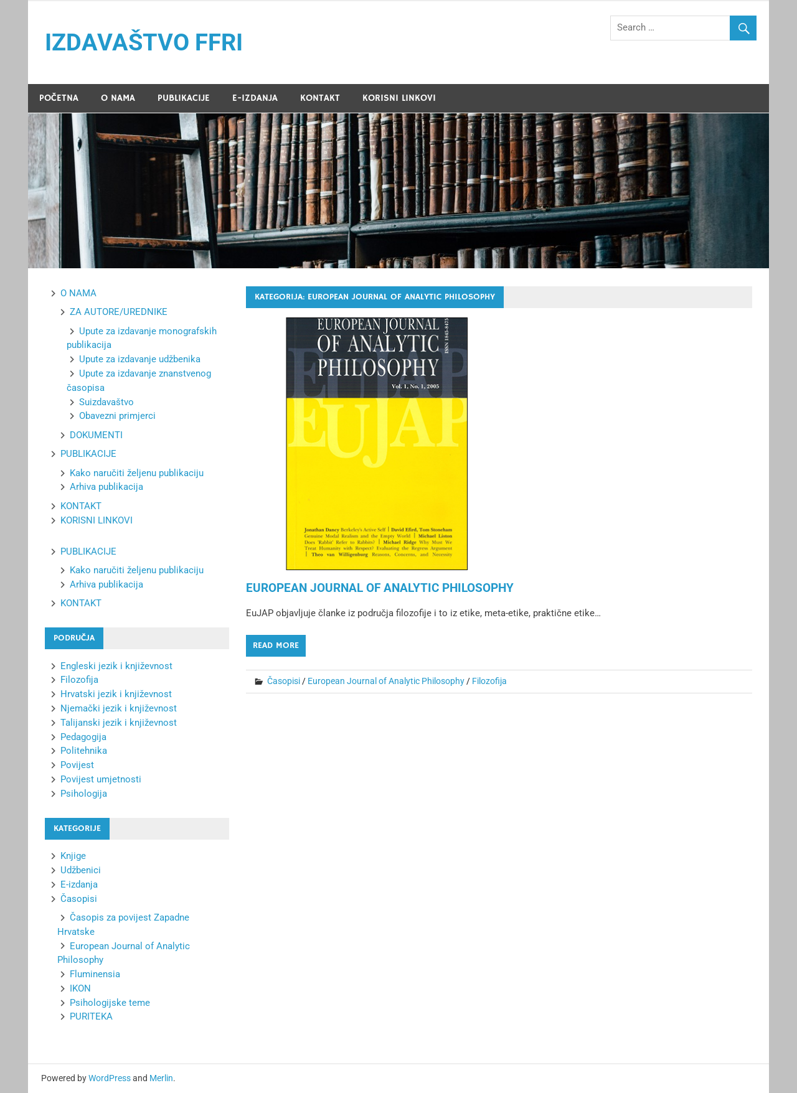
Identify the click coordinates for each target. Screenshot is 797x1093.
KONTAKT (320, 98)
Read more (276, 645)
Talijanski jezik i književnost (118, 722)
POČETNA (58, 98)
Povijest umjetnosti (100, 779)
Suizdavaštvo (106, 402)
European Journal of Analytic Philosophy (386, 681)
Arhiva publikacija (106, 486)
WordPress (109, 1078)
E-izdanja (79, 884)
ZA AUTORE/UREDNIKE (118, 311)
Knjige (73, 855)
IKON (80, 988)
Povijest (77, 765)
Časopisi (283, 681)
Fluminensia (95, 974)
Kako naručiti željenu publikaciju (137, 473)
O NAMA (118, 98)
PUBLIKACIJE (184, 98)
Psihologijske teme (110, 1002)
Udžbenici (80, 870)
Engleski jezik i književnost (116, 666)
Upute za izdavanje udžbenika (139, 359)
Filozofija (489, 681)
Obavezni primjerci (117, 415)
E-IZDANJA (255, 98)
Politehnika (83, 750)
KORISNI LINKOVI (399, 98)
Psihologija (83, 793)
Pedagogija (83, 737)
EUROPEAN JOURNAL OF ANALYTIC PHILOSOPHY (380, 588)
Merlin (161, 1078)
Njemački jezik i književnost (118, 708)
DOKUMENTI (96, 435)
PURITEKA (91, 1016)
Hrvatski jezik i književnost (116, 694)
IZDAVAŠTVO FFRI (144, 42)
